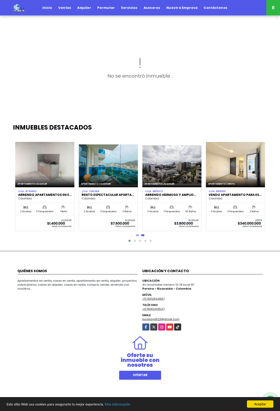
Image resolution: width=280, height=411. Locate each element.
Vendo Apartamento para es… (235, 194)
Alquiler (84, 8)
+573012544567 (153, 299)
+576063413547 (153, 309)
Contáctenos (215, 8)
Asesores (152, 8)
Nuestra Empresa (182, 8)
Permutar (106, 8)
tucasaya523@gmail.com (160, 319)
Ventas (64, 8)
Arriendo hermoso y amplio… (170, 194)
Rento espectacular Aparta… (108, 194)
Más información (117, 404)
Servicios (129, 8)
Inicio (47, 8)
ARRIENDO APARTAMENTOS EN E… (44, 194)
